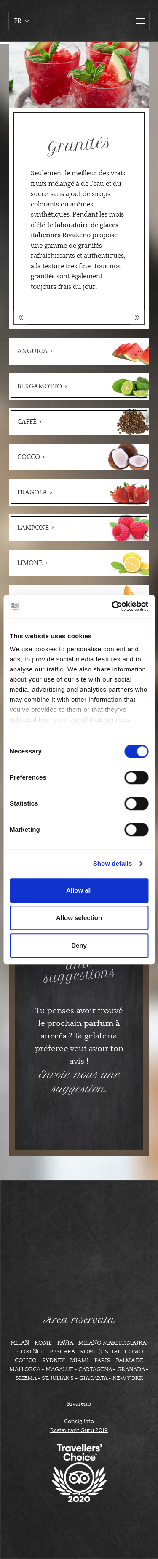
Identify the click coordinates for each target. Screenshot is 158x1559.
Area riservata (79, 1320)
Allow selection (79, 917)
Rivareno (79, 1403)
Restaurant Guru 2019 (79, 1430)
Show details (112, 863)
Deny (79, 945)
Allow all (79, 890)
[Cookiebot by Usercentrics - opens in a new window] (112, 606)
